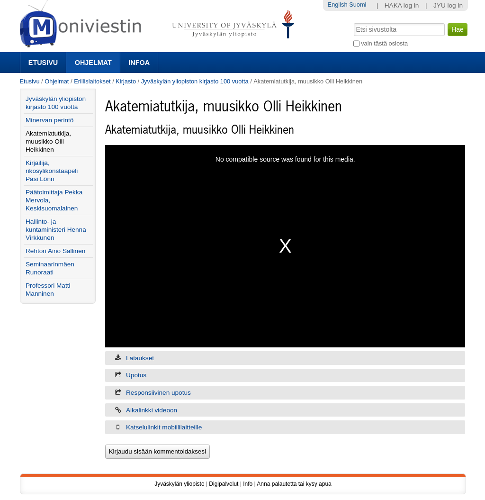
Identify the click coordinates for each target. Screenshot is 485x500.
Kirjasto (126, 81)
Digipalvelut (223, 484)
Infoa (139, 62)
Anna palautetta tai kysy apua (294, 484)
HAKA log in (402, 5)
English (338, 4)
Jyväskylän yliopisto (179, 484)
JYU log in (448, 5)
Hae (352, 22)
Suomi (357, 4)
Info (247, 484)
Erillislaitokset (92, 81)
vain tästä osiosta (384, 43)
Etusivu (43, 62)
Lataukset (140, 358)
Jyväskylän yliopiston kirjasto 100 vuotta (195, 81)
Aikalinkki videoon (151, 410)
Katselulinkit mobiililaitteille (164, 427)
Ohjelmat (93, 62)
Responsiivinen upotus (158, 392)
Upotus (136, 375)
